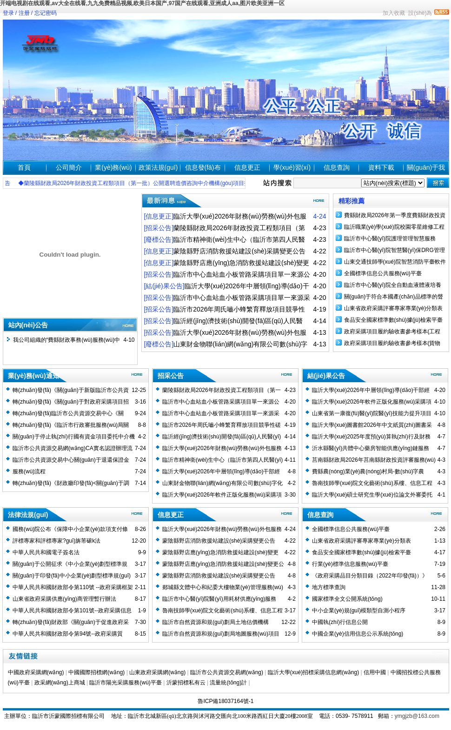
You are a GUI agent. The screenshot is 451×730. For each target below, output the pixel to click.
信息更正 (247, 167)
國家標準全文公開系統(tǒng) (347, 599)
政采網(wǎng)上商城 (59, 682)
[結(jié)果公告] (164, 286)
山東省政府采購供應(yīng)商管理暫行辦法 (64, 599)
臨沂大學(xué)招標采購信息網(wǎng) (313, 672)
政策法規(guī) (158, 167)
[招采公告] (159, 228)
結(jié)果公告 (326, 375)
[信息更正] (159, 216)
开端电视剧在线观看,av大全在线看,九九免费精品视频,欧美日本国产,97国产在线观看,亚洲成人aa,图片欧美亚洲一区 (142, 3)
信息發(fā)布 (203, 167)
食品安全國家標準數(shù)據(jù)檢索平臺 (393, 320)
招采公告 (171, 375)
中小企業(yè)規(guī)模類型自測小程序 (358, 610)
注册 (24, 13)
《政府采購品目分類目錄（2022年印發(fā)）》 (370, 575)
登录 (8, 13)
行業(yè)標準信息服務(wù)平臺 (350, 564)
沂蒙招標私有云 (186, 682)
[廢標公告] (159, 239)
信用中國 (375, 672)
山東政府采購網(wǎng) (157, 672)
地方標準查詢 (328, 587)
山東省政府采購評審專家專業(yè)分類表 (393, 308)
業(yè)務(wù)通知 (33, 375)
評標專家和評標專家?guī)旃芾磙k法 (56, 541)
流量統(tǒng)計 (228, 682)
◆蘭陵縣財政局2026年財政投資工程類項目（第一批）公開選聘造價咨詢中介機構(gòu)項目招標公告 (148, 183)
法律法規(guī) (28, 514)
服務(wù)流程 (29, 471)
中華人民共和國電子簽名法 (46, 552)
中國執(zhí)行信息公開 (340, 622)
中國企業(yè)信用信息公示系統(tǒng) (357, 633)
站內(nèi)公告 (28, 325)
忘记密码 (45, 13)
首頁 (24, 167)
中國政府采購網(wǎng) (36, 672)
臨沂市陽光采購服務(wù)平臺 (125, 682)
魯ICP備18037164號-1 (225, 701)
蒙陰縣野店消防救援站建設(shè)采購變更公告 (218, 575)
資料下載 (381, 167)
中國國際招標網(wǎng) (96, 672)
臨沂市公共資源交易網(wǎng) (226, 672)
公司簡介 (69, 167)
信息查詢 (337, 167)
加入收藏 (394, 13)
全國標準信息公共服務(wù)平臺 (383, 273)
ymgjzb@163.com (417, 716)
